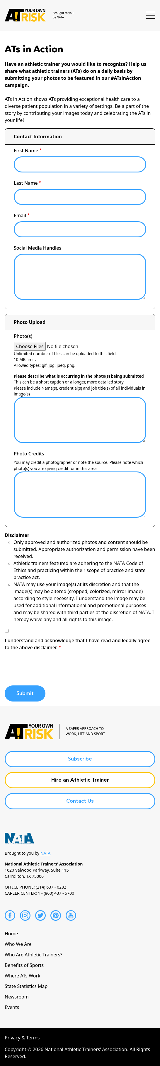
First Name (26, 150)
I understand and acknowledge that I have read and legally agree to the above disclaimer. (77, 644)
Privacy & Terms (22, 1037)
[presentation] (49, 669)
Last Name (26, 183)
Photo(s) (23, 336)
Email (20, 215)
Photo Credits (29, 453)
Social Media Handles (37, 248)
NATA (60, 17)
